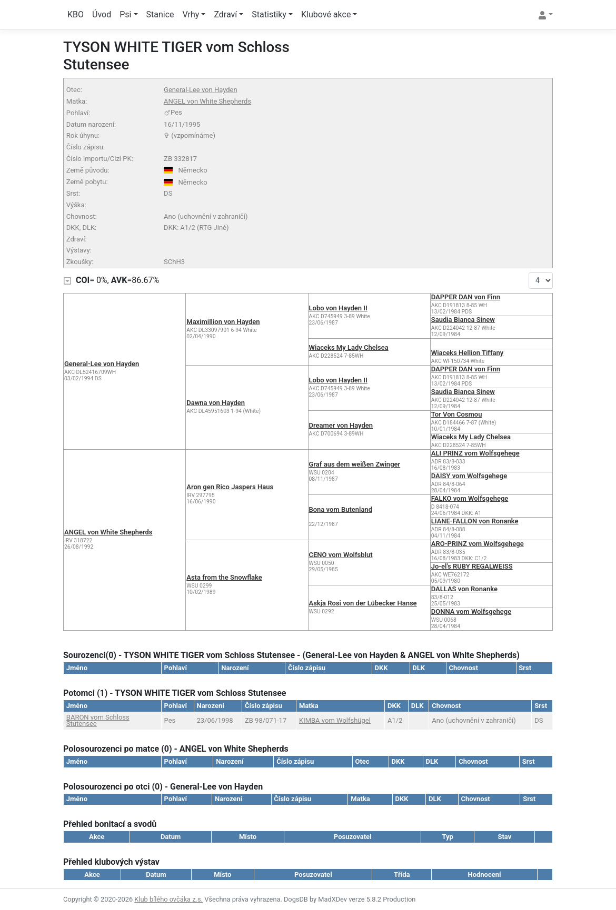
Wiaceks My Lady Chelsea (349, 347)
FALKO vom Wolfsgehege (470, 498)
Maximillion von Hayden (223, 322)
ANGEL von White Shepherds (207, 101)
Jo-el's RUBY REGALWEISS (472, 566)
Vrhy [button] (191, 14)
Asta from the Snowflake (224, 577)
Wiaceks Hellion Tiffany (467, 353)
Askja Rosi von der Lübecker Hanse (363, 603)
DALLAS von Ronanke (464, 589)
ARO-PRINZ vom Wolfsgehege (477, 544)
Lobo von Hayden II (338, 308)
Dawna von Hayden (215, 403)
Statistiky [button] (269, 14)
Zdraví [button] (225, 14)
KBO (75, 14)
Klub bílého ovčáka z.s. (168, 899)
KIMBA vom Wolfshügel (335, 720)
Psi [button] (125, 14)
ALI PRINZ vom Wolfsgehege (475, 453)
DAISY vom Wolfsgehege (469, 476)
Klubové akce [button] (326, 14)
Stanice (160, 14)
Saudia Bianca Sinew (463, 319)
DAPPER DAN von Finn (465, 297)
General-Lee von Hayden (200, 90)
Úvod (101, 14)
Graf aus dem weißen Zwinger (355, 464)
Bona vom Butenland (340, 509)
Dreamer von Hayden (341, 425)
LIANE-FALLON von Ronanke (475, 521)
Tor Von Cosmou (456, 414)
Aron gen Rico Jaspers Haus (229, 487)
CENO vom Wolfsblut (341, 555)
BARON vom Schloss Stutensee (98, 720)
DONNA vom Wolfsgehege (471, 611)
